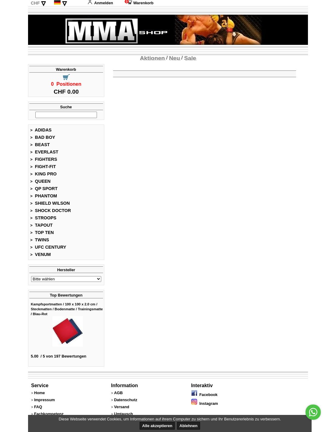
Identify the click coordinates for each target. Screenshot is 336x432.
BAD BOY (42, 137)
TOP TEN (42, 232)
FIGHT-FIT (43, 166)
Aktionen (152, 58)
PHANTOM (43, 195)
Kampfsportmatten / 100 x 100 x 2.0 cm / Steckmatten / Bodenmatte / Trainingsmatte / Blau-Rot (67, 309)
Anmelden (100, 3)
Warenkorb (139, 3)
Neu (174, 58)
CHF (35, 3)
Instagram (204, 403)
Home (39, 393)
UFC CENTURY (48, 247)
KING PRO (43, 173)
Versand (121, 407)
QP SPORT (44, 188)
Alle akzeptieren (157, 425)
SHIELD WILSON (50, 203)
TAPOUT (41, 225)
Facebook (204, 394)
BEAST (40, 144)
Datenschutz (125, 400)
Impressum (44, 400)
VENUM (40, 254)
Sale (190, 58)
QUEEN (40, 181)
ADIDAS (41, 130)
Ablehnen (189, 425)
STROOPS (43, 217)
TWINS (39, 239)
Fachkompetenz (49, 414)
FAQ (38, 407)
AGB (118, 393)
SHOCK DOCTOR (50, 210)
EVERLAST (44, 151)
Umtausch (123, 414)
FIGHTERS (43, 159)
